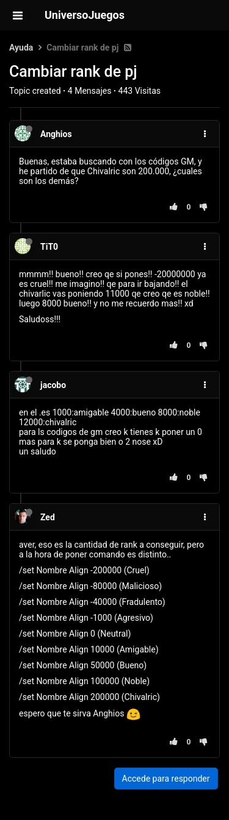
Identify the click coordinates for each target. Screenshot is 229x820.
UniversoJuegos (85, 15)
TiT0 (49, 247)
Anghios (56, 134)
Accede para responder (166, 778)
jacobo (53, 385)
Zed (47, 517)
